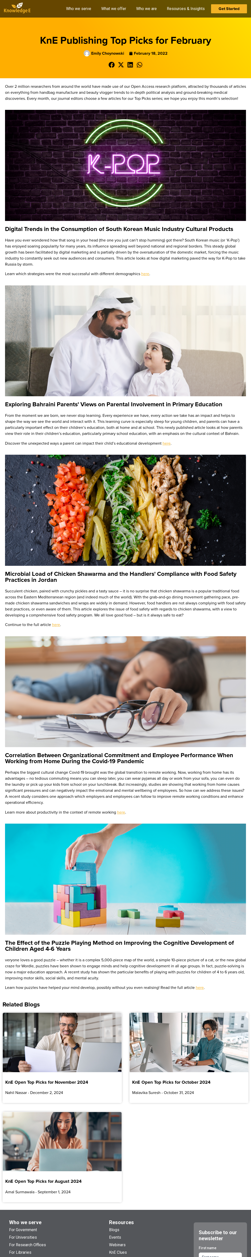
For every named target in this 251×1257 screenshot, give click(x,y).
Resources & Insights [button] (186, 8)
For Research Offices (27, 1244)
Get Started (229, 9)
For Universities (23, 1237)
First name (207, 1248)
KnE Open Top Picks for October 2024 (171, 1082)
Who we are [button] (146, 8)
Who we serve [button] (78, 8)
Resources (121, 1222)
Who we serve (25, 1222)
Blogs (114, 1229)
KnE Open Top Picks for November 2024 (46, 1082)
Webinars (117, 1244)
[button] (111, 64)
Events (115, 1237)
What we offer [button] (113, 8)
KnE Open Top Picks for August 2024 (43, 1181)
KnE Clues (118, 1252)
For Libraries (20, 1252)
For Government (23, 1229)
